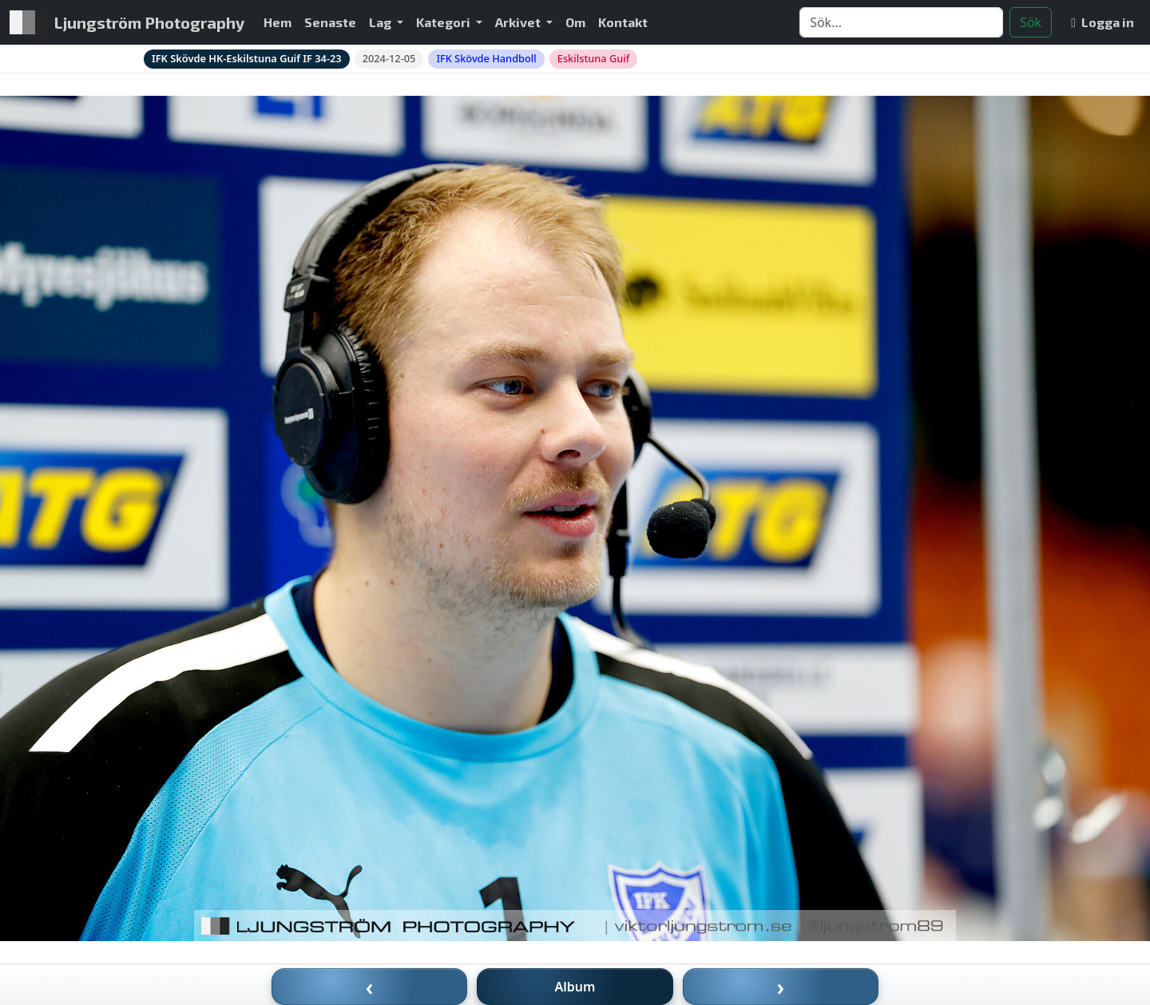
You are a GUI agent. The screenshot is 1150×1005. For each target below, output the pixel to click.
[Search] (901, 22)
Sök (1030, 22)
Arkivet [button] (519, 22)
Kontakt (623, 22)
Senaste (330, 22)
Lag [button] (381, 22)
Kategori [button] (444, 22)
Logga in (1102, 22)
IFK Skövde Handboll (486, 58)
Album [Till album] (575, 986)
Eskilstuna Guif (593, 58)
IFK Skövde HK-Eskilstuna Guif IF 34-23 (247, 58)
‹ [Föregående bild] (370, 986)
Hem (277, 22)
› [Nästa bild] (781, 986)
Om (575, 22)
